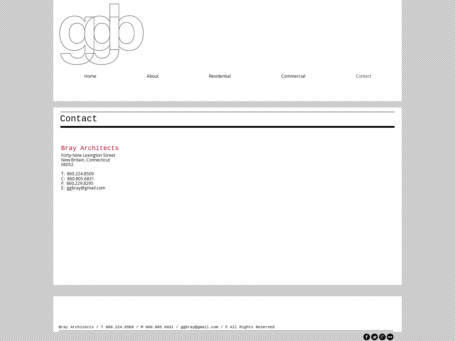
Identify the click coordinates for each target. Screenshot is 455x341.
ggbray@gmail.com (86, 188)
